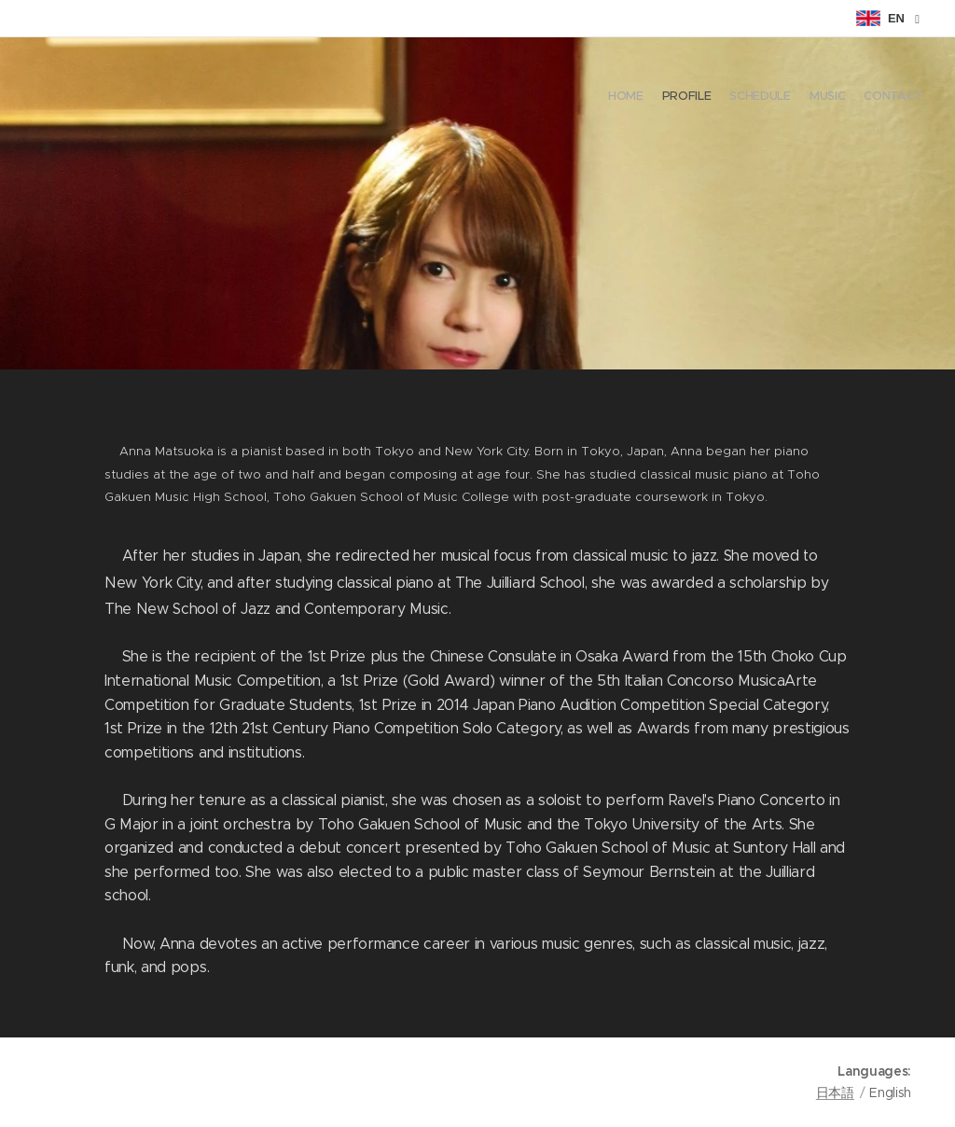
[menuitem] (850, 98)
